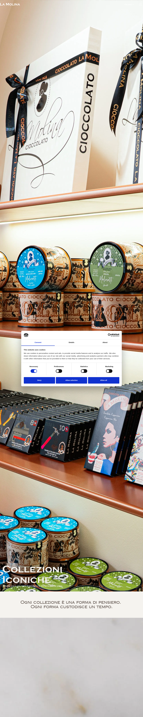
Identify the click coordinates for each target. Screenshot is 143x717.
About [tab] (105, 342)
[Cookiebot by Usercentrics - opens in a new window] (109, 335)
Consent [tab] (38, 342)
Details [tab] (71, 342)
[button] (129, 4)
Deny (39, 380)
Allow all (103, 380)
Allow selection (71, 380)
